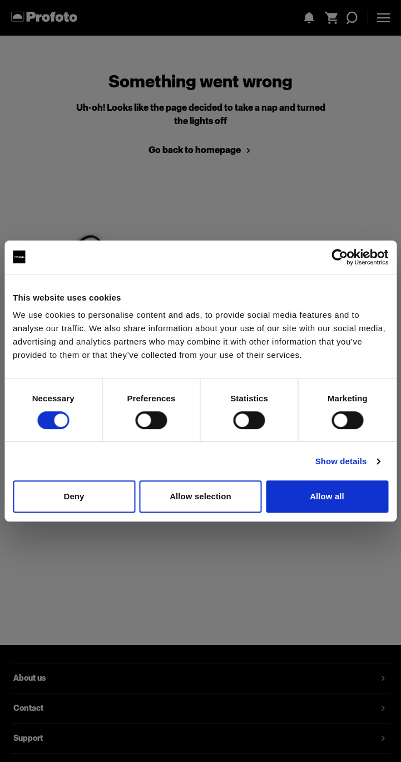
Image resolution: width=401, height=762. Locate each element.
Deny (73, 496)
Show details (341, 461)
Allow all (327, 496)
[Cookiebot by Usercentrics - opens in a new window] (339, 257)
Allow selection (200, 496)
